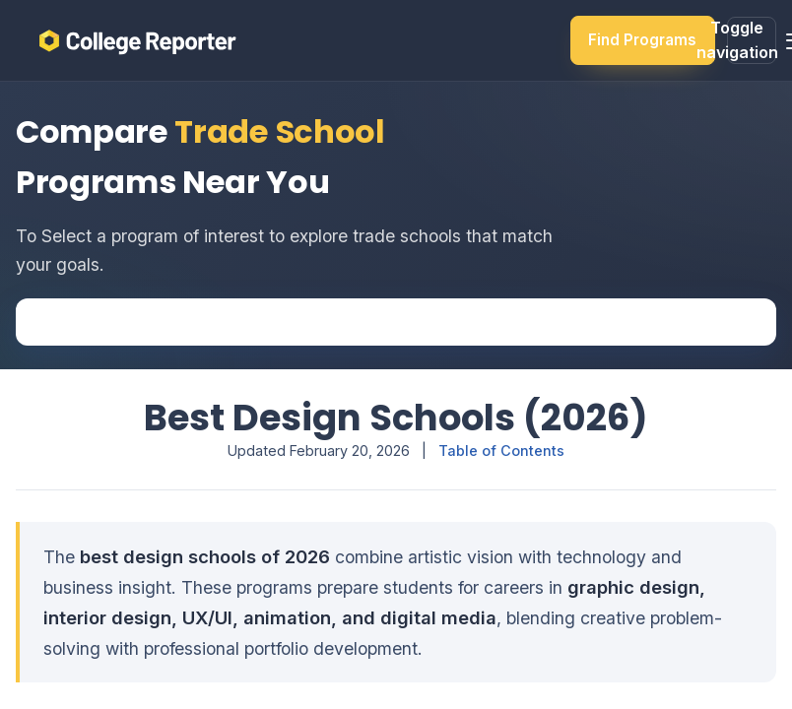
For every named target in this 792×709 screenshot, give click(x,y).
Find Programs (642, 40)
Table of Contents (501, 450)
